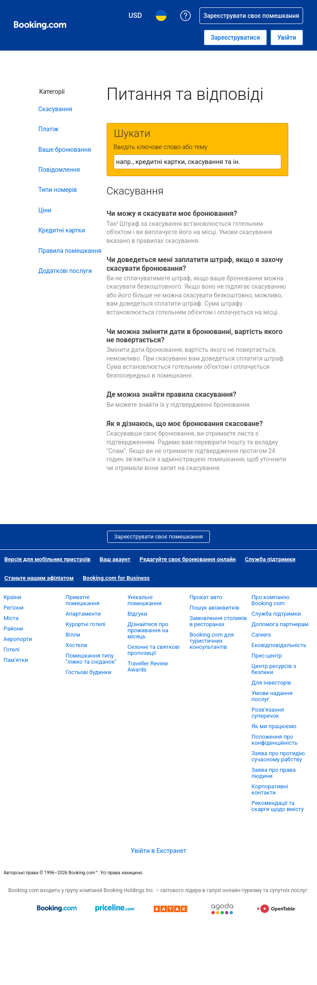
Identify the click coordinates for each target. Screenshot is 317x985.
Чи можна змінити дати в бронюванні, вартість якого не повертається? (195, 335)
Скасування (55, 109)
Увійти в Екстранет (158, 850)
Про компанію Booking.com (271, 600)
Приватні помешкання (82, 600)
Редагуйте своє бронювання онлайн (188, 559)
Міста (11, 618)
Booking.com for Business (116, 578)
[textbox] (197, 161)
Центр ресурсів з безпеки (274, 669)
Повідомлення (59, 169)
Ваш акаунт (115, 559)
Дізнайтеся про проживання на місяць (148, 630)
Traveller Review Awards (148, 666)
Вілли (72, 634)
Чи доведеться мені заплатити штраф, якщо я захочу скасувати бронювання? (195, 264)
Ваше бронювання (64, 149)
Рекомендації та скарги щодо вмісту (278, 806)
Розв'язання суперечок (268, 712)
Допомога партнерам (280, 624)
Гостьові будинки (88, 672)
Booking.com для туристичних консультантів (211, 640)
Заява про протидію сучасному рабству (278, 756)
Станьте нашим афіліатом (39, 578)
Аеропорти (17, 639)
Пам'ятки (15, 660)
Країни (12, 597)
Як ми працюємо (274, 726)
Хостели (76, 645)
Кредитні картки (61, 230)
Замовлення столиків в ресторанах (218, 621)
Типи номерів (57, 189)
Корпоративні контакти (270, 789)
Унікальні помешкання (145, 600)
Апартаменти (83, 613)
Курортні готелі (85, 624)
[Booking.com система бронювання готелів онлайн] (40, 25)
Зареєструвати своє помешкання (158, 536)
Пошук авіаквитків (214, 607)
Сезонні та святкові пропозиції (154, 650)
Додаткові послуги (65, 270)
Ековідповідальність (279, 645)
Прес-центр (267, 655)
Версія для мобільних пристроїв (47, 559)
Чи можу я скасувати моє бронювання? (172, 213)
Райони (13, 628)
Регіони (13, 607)
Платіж (48, 129)
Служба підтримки (270, 559)
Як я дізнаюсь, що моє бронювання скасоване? (185, 423)
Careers (261, 634)
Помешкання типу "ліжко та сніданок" (90, 658)
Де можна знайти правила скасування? (171, 394)
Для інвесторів (271, 682)
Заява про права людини (274, 773)
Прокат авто (205, 597)
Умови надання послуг (272, 696)
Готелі (11, 649)
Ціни (44, 210)
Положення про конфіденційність (275, 739)
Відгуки (137, 613)
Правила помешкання (69, 250)
